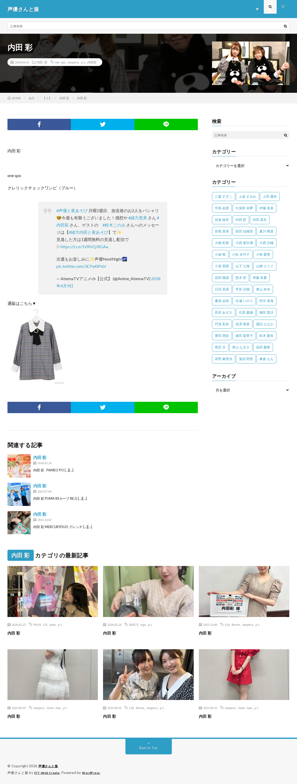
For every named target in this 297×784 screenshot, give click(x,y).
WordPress (94, 772)
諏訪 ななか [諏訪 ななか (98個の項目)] (265, 324)
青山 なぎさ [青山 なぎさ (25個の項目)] (241, 347)
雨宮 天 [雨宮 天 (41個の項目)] (220, 347)
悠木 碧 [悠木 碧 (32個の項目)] (240, 278)
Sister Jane (54, 707)
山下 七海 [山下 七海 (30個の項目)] (242, 266)
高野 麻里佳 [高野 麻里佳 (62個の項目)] (223, 359)
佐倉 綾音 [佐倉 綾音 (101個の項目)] (222, 220)
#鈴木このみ (114, 224)
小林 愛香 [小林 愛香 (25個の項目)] (263, 254)
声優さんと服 (48, 766)
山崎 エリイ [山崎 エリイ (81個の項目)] (265, 266)
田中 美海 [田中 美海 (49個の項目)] (266, 301)
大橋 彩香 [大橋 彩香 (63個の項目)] (222, 243)
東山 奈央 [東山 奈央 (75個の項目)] (263, 289)
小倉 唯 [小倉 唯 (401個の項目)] (220, 254)
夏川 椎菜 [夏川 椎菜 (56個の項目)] (266, 231)
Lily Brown (232, 624)
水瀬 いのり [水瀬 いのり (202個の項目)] (244, 301)
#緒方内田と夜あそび (88, 232)
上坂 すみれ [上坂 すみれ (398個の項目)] (247, 196)
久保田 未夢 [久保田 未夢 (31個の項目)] (244, 208)
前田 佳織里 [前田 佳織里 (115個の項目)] (244, 231)
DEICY (133, 624)
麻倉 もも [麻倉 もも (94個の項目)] (266, 359)
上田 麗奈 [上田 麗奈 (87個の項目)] (270, 196)
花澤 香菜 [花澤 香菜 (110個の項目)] (242, 324)
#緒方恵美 (137, 217)
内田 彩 (42, 62)
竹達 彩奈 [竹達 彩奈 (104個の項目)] (222, 324)
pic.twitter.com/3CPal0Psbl (81, 266)
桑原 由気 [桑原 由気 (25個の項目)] (222, 301)
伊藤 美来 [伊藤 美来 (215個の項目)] (266, 208)
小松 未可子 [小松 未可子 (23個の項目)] (241, 254)
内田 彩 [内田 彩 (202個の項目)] (240, 220)
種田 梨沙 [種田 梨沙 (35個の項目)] (266, 312)
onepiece (73, 62)
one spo (60, 62)
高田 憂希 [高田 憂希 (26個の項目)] (263, 347)
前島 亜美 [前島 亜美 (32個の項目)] (222, 231)
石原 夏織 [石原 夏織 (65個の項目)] (246, 312)
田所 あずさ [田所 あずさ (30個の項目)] (223, 312)
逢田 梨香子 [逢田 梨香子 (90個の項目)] (244, 335)
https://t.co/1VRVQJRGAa (84, 246)
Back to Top (148, 748)
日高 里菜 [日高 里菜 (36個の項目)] (222, 289)
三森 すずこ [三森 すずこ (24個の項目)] (223, 196)
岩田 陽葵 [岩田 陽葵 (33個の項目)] (222, 278)
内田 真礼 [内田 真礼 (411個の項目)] (260, 220)
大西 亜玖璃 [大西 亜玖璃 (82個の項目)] (244, 243)
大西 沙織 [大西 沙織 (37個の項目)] (266, 243)
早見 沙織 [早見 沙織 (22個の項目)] (242, 289)
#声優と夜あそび (72, 210)
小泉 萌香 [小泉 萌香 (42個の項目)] (222, 266)
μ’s (83, 62)
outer (52, 624)
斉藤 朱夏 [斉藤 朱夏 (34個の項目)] (260, 278)
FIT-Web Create (48, 772)
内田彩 (92, 62)
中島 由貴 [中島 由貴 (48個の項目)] (222, 208)
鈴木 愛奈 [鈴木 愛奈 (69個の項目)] (266, 335)
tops (143, 624)
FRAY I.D (40, 624)
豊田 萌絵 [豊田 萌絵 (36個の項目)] (222, 335)
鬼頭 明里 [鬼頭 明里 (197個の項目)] (246, 359)
